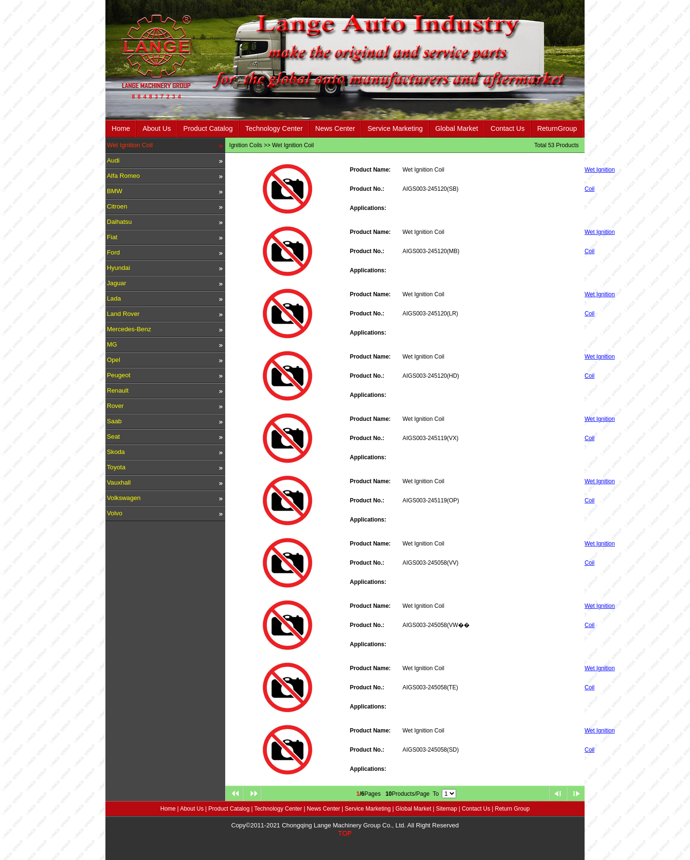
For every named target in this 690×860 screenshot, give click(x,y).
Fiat (112, 237)
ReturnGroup (557, 128)
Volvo (114, 513)
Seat (113, 436)
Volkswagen (123, 497)
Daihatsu (119, 221)
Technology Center (274, 128)
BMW (114, 191)
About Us (156, 128)
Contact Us (508, 128)
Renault (117, 390)
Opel (113, 359)
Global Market (456, 128)
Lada (114, 298)
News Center (335, 128)
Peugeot (118, 375)
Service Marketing (395, 128)
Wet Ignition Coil (130, 145)
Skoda (116, 451)
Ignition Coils (245, 145)
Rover (115, 405)
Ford (113, 252)
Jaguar (116, 283)
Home (121, 128)
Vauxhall (119, 482)
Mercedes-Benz (129, 329)
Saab (114, 421)
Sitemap (446, 808)
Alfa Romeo (123, 175)
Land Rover (123, 313)
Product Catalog (208, 128)
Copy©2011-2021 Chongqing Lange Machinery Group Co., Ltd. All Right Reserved (345, 825)
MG (112, 344)
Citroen (117, 206)
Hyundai (118, 267)
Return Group (512, 808)
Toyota (116, 467)
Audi (113, 160)
